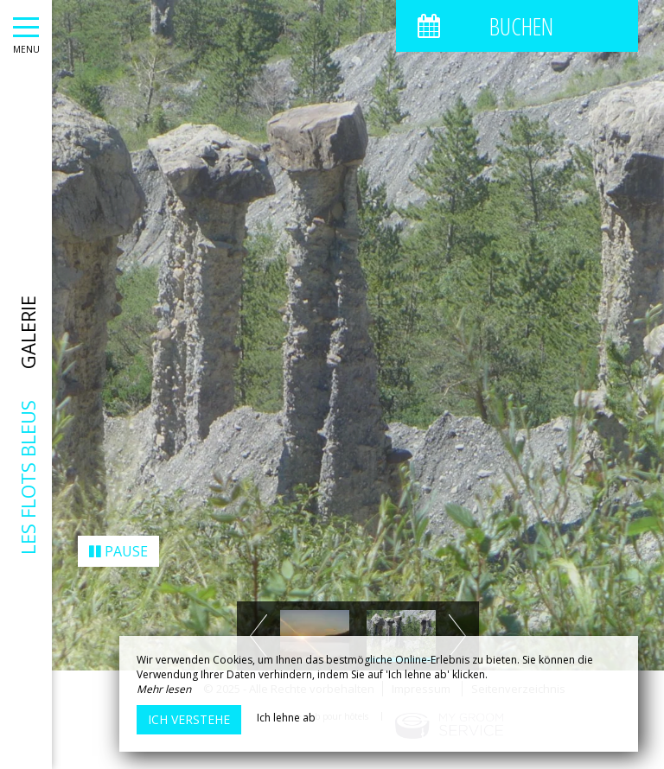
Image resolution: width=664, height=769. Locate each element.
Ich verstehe (189, 719)
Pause (118, 543)
